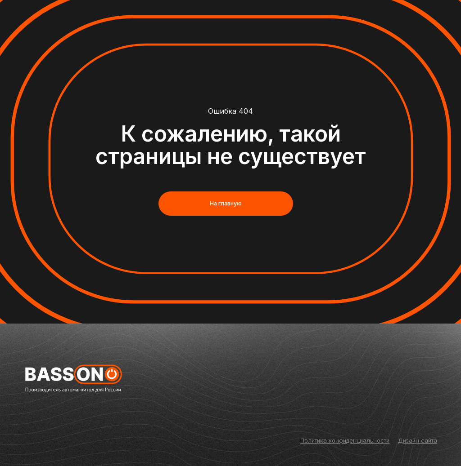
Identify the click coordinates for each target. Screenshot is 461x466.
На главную (226, 203)
